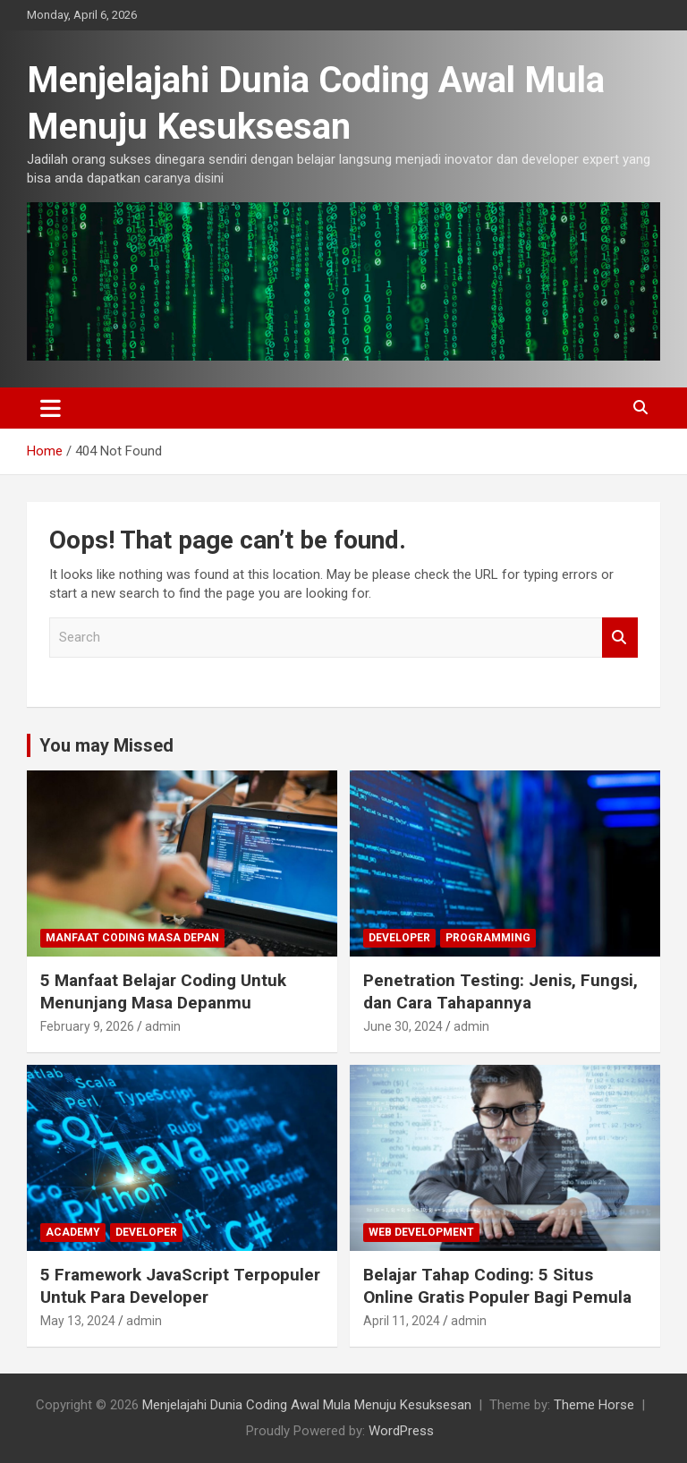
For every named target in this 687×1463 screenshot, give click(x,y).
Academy (73, 1232)
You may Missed (106, 745)
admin (163, 1026)
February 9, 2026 (87, 1026)
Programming (487, 937)
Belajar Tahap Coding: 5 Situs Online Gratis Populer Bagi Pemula (497, 1285)
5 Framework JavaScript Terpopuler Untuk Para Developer (180, 1285)
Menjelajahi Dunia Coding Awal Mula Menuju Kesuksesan (306, 1405)
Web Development (421, 1232)
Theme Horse (594, 1405)
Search (620, 637)
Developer (399, 937)
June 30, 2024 (403, 1026)
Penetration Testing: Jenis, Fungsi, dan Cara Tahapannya (500, 991)
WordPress (401, 1431)
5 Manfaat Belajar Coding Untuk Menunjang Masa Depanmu (163, 991)
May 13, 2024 (77, 1321)
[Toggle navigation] (50, 408)
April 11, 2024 (401, 1321)
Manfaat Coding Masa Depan (132, 937)
